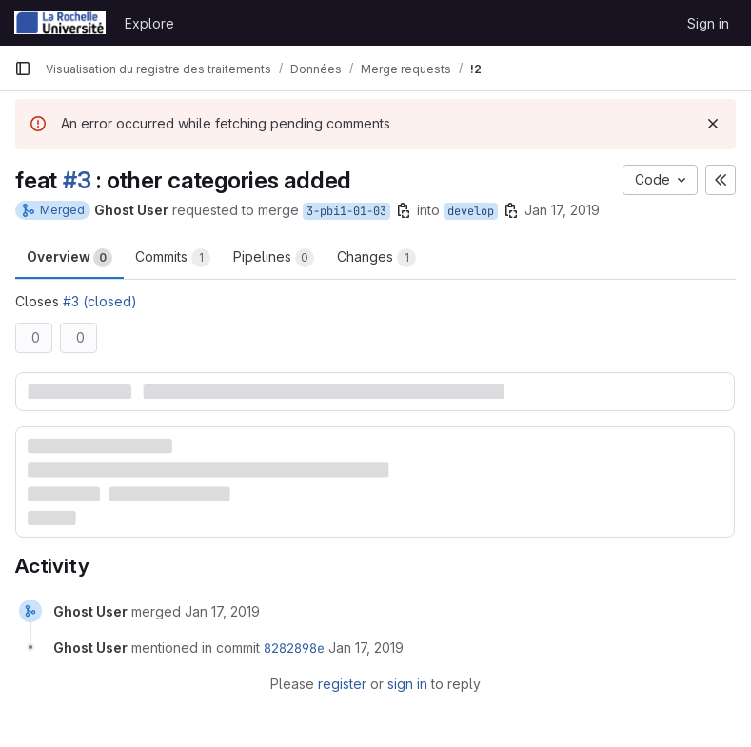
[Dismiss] (713, 123)
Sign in (708, 23)
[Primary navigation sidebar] (23, 68)
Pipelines (273, 257)
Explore (149, 23)
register (342, 684)
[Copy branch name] (403, 210)
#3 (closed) (100, 301)
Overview (69, 257)
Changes (376, 257)
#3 (77, 180)
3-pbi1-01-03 (346, 211)
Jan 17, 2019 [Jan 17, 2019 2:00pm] (562, 210)
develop (470, 211)
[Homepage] (59, 23)
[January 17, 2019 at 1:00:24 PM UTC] (222, 611)
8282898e (294, 648)
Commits (172, 257)
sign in (407, 684)
